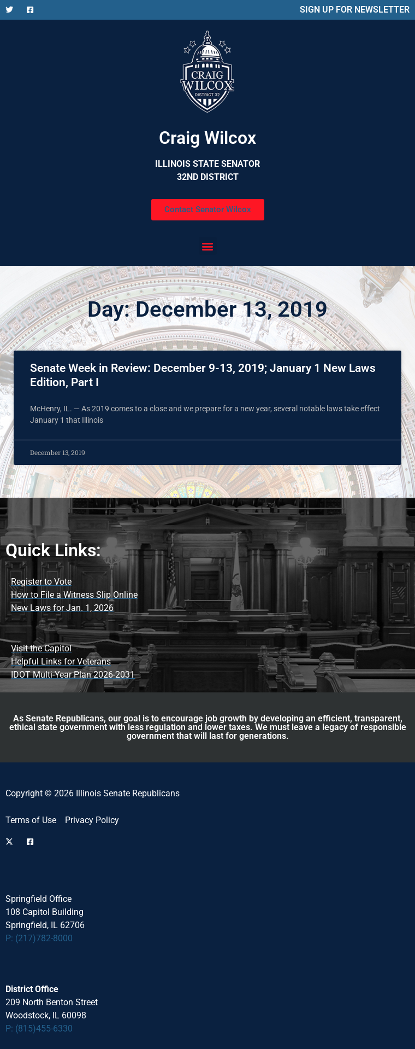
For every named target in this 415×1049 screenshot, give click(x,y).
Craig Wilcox (207, 137)
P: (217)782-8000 (39, 938)
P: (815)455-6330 (39, 1028)
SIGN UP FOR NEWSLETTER (355, 9)
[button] (208, 246)
